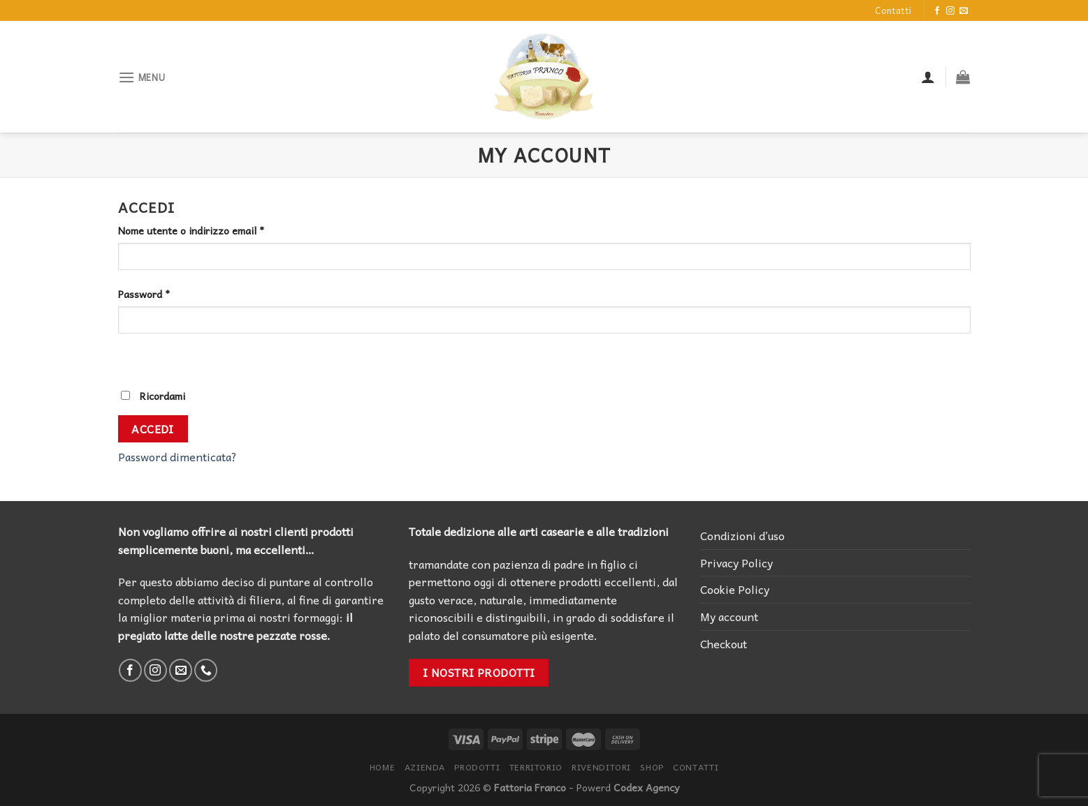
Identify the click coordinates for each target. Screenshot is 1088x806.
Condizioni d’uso (742, 535)
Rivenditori (601, 767)
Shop (651, 767)
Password (144, 294)
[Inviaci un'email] (963, 11)
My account (729, 616)
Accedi (152, 429)
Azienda (425, 767)
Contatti (893, 10)
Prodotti (477, 767)
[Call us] (205, 670)
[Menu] (142, 77)
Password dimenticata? (177, 456)
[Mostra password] (131, 358)
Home (382, 767)
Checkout (723, 643)
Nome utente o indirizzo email (191, 231)
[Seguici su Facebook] (937, 11)
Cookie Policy (734, 589)
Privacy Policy (736, 562)
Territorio (536, 767)
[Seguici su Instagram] (950, 11)
